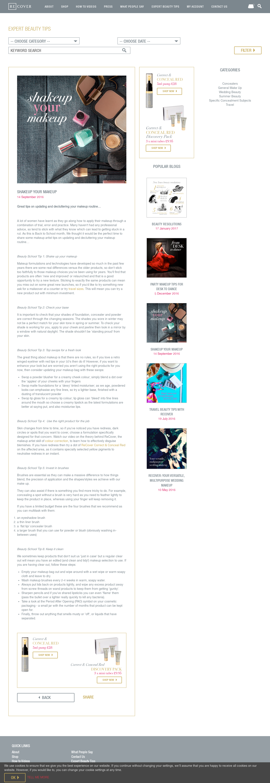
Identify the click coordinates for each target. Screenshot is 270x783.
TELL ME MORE (38, 777)
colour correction (57, 428)
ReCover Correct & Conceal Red (104, 432)
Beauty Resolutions (166, 211)
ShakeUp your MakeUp (166, 336)
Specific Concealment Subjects (229, 88)
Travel (229, 93)
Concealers (229, 71)
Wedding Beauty (229, 80)
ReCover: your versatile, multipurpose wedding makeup (166, 466)
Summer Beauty (229, 84)
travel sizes (77, 276)
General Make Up (229, 76)
